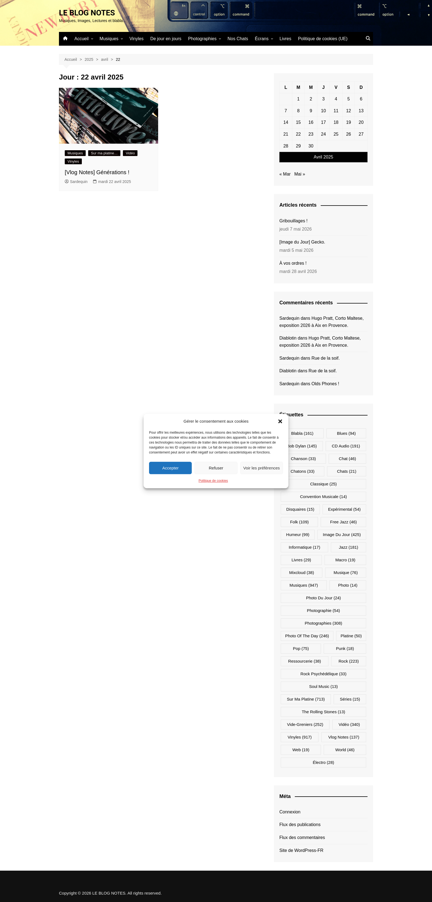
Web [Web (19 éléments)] (300, 749)
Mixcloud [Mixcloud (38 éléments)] (301, 572)
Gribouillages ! (293, 220)
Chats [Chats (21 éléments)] (346, 471)
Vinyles (136, 38)
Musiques (108, 38)
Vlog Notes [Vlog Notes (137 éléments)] (343, 737)
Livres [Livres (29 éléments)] (301, 559)
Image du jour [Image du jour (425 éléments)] (342, 534)
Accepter (170, 468)
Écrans (262, 38)
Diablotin (287, 338)
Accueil (81, 38)
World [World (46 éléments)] (345, 749)
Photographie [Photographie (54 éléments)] (323, 610)
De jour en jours (165, 38)
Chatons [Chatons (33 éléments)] (303, 471)
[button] (280, 421)
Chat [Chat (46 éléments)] (347, 458)
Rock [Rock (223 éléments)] (349, 661)
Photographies (202, 38)
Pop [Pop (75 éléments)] (301, 648)
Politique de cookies (213, 481)
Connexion (290, 812)
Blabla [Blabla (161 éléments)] (302, 433)
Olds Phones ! (325, 383)
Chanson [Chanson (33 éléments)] (303, 458)
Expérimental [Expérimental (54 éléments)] (344, 509)
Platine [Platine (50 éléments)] (351, 635)
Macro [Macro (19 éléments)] (345, 559)
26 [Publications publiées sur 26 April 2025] (348, 134)
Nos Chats (238, 38)
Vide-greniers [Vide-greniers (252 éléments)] (305, 724)
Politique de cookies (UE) (323, 38)
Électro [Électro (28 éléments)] (323, 762)
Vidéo (130, 153)
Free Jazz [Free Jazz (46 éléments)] (343, 522)
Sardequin (76, 181)
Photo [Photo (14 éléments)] (347, 585)
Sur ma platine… (104, 153)
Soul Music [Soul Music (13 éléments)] (323, 686)
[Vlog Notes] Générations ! (97, 172)
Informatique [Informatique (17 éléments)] (304, 547)
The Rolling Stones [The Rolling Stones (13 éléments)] (323, 711)
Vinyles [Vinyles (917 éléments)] (300, 737)
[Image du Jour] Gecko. (302, 242)
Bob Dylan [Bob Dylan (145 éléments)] (302, 446)
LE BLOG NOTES (87, 12)
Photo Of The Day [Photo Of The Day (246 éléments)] (307, 635)
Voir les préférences (261, 468)
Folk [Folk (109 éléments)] (299, 522)
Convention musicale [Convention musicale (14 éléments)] (323, 496)
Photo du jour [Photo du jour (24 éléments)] (323, 597)
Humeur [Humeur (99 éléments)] (297, 534)
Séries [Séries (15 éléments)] (350, 699)
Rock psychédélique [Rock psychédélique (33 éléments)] (324, 673)
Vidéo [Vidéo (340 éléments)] (349, 724)
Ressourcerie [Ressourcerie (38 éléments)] (304, 661)
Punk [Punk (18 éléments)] (345, 648)
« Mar (285, 174)
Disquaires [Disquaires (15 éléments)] (300, 509)
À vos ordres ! (293, 263)
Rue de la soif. (326, 358)
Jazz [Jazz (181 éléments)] (348, 547)
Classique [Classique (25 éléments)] (323, 484)
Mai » (299, 174)
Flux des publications (299, 824)
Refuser (216, 468)
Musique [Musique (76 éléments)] (346, 572)
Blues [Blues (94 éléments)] (346, 433)
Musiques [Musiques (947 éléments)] (304, 585)
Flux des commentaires (302, 837)
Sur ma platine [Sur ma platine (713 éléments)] (306, 699)
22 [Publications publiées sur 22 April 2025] (298, 134)
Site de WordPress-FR (301, 850)
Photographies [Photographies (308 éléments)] (323, 623)
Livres (285, 38)
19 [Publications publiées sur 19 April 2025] (348, 122)
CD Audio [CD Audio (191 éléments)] (346, 446)
